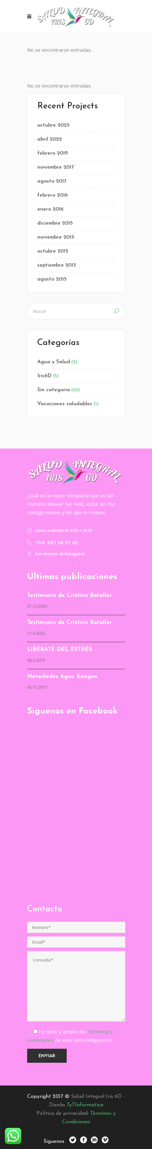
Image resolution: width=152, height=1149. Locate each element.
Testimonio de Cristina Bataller (69, 595)
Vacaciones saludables (64, 404)
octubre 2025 (53, 125)
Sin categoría (53, 390)
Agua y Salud (53, 362)
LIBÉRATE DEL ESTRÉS (59, 649)
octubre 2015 (52, 251)
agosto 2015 (52, 279)
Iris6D (44, 376)
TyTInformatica (85, 1105)
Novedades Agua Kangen (62, 676)
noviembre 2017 (55, 167)
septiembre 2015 (56, 265)
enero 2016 (50, 209)
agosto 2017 (51, 181)
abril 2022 (49, 139)
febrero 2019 (52, 153)
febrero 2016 (52, 195)
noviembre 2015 (55, 237)
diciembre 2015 (55, 223)
